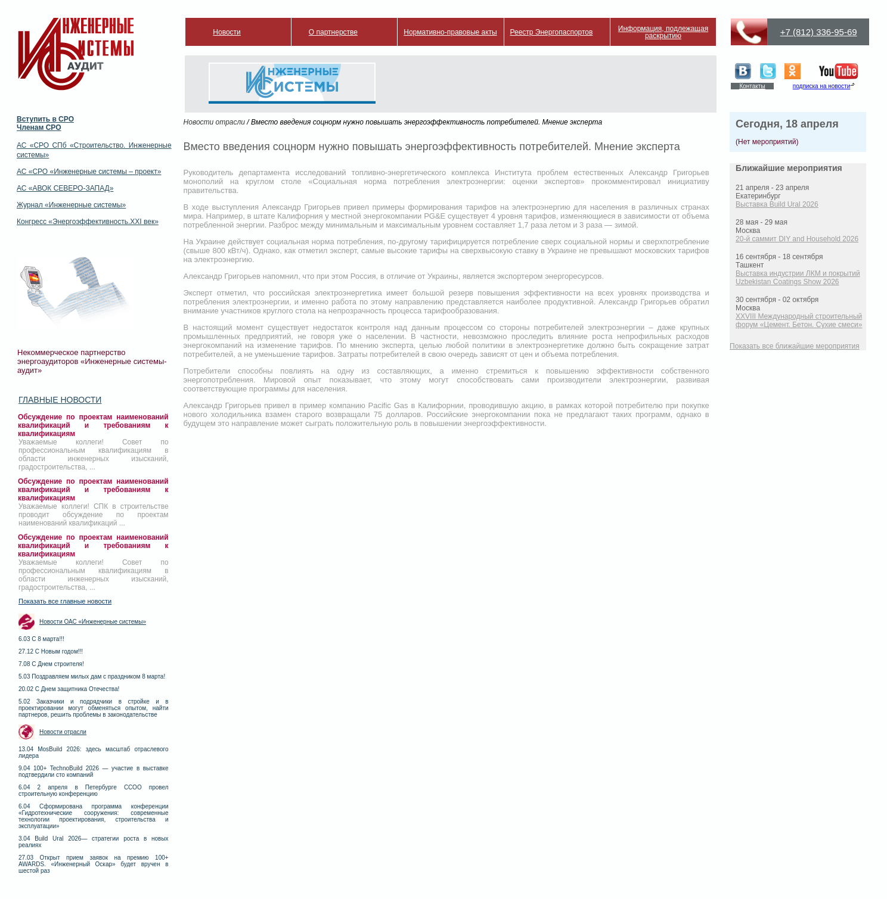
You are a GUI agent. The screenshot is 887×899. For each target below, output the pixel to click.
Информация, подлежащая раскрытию (663, 32)
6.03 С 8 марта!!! (41, 639)
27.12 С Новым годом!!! (50, 651)
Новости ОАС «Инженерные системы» (92, 621)
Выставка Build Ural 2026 (777, 204)
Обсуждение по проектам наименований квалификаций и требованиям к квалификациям (93, 425)
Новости (226, 32)
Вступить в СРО (45, 119)
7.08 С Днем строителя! (51, 664)
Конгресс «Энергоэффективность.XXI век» (88, 221)
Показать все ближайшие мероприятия (795, 346)
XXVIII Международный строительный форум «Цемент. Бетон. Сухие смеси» (799, 320)
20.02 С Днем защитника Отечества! (68, 689)
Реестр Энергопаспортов (551, 32)
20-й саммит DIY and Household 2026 (797, 239)
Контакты (752, 86)
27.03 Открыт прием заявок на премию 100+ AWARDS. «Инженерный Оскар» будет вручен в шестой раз (93, 864)
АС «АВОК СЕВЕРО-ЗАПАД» (65, 188)
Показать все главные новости (64, 601)
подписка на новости (821, 86)
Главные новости (59, 400)
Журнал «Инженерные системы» (71, 205)
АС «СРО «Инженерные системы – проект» (89, 171)
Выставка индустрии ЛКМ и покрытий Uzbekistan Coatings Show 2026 (798, 277)
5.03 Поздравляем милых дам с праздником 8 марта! (91, 676)
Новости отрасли (62, 732)
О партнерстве (333, 32)
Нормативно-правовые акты (450, 32)
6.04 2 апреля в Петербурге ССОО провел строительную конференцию (93, 790)
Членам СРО (39, 127)
